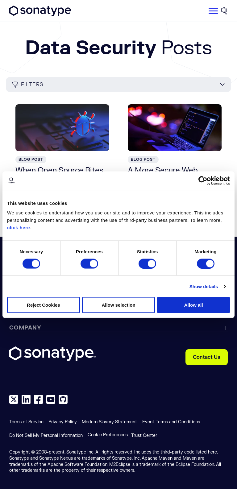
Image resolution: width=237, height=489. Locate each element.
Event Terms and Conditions (171, 422)
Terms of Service (26, 422)
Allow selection (118, 305)
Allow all (193, 305)
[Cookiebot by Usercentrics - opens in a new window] (203, 180)
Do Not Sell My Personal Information (46, 435)
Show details (203, 286)
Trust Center (144, 435)
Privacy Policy (62, 422)
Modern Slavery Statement (109, 422)
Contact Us (206, 357)
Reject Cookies (43, 305)
